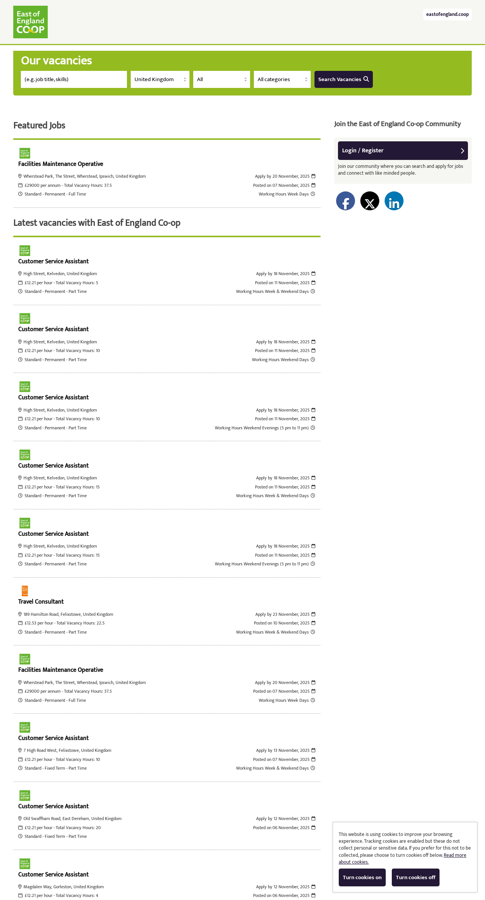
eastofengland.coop (447, 15)
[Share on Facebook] (345, 200)
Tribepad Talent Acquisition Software (176, 868)
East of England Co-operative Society (30, 22)
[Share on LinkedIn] (394, 200)
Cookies (239, 868)
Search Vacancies (343, 79)
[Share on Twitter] (369, 200)
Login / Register (403, 151)
